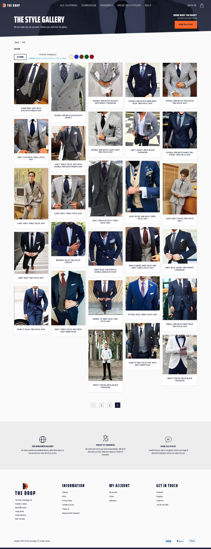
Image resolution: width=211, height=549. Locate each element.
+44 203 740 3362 (162, 505)
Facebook (159, 492)
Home (17, 42)
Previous (93, 405)
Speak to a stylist (186, 24)
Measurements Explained (70, 513)
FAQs (64, 496)
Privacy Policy (67, 501)
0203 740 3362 (20, 519)
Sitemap (65, 492)
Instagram (159, 496)
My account (113, 492)
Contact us (65, 509)
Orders (111, 496)
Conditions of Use (68, 505)
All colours (20, 57)
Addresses (113, 501)
